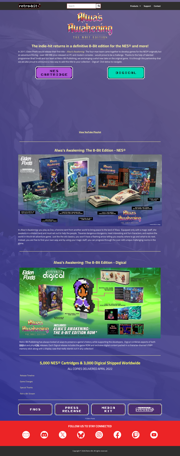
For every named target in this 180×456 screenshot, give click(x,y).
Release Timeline (27, 375)
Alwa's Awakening (75, 52)
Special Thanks (26, 387)
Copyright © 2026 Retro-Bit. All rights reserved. (90, 450)
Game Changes (26, 381)
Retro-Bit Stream (27, 393)
